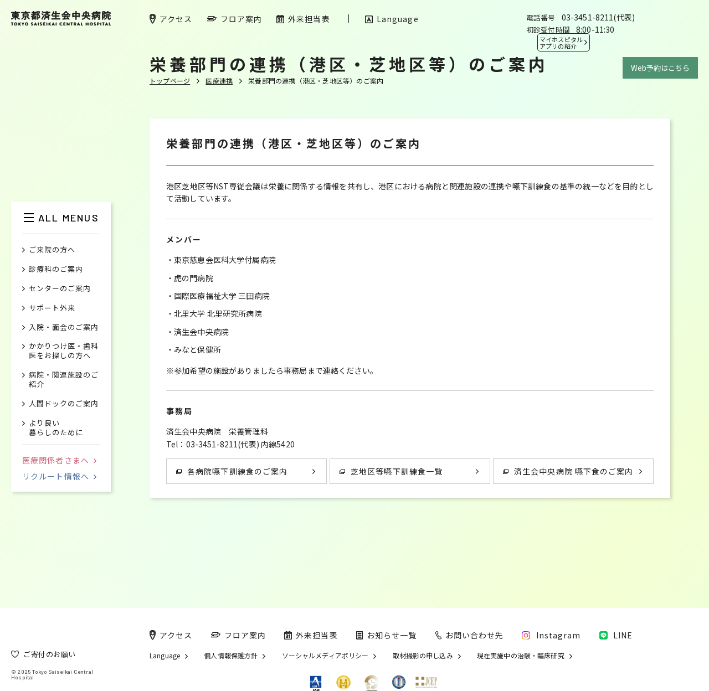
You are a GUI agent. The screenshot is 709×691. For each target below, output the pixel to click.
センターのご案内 (60, 288)
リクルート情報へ (59, 476)
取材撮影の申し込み (423, 655)
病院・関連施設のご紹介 (64, 379)
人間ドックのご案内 (64, 404)
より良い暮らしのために (56, 428)
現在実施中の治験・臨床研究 (520, 655)
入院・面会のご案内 (64, 327)
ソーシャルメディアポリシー (325, 655)
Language (165, 655)
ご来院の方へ (52, 250)
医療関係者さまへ (59, 460)
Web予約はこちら (660, 68)
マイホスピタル (561, 42)
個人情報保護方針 (231, 655)
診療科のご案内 (56, 269)
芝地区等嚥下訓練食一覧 (391, 471)
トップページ (170, 80)
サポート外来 (52, 308)
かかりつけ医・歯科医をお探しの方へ (64, 351)
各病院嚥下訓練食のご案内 (231, 471)
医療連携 (219, 80)
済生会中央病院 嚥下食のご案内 (568, 471)
